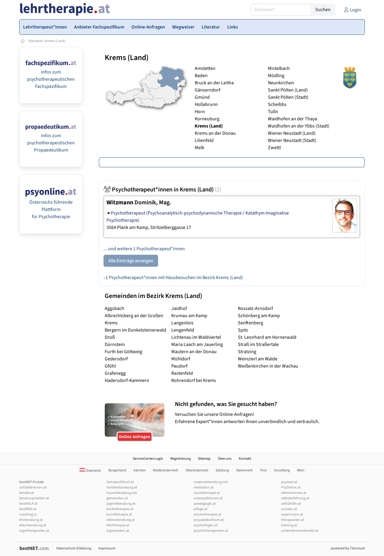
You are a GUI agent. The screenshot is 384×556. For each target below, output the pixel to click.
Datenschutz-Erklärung (73, 548)
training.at (289, 525)
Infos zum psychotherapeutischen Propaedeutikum (51, 142)
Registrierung (180, 458)
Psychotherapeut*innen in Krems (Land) (162, 189)
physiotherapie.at (207, 514)
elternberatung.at (32, 525)
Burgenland (117, 470)
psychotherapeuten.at (211, 530)
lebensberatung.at (120, 519)
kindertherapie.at (119, 509)
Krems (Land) (55, 41)
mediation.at (204, 487)
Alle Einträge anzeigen (130, 260)
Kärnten (140, 470)
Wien (300, 470)
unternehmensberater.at (300, 530)
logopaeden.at (117, 530)
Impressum (107, 548)
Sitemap (204, 458)
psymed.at (289, 482)
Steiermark (244, 470)
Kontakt (245, 458)
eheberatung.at (31, 519)
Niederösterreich (165, 470)
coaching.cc (28, 514)
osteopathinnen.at (208, 498)
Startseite (35, 41)
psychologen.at (206, 525)
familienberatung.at (121, 487)
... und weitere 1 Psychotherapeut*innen (144, 248)
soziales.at (289, 509)
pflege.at (200, 509)
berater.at (26, 492)
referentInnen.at (293, 492)
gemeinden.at (117, 498)
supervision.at (292, 514)
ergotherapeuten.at (34, 530)
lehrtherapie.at (117, 525)
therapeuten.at (292, 519)
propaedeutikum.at (209, 519)
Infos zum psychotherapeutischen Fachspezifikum (51, 79)
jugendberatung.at (120, 503)
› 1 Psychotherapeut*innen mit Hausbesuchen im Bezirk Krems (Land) (173, 277)
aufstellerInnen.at (32, 487)
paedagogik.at (205, 503)
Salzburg (222, 470)
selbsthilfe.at (291, 503)
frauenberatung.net (121, 492)
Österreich (90, 470)
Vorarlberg (282, 470)
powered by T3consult (348, 548)
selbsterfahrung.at (295, 498)
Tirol (263, 470)
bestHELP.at (28, 503)
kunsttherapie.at (119, 514)
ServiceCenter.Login (148, 458)
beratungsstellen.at (34, 498)
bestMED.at (27, 509)
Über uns (225, 458)
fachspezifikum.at (120, 482)
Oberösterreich (197, 470)
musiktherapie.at (207, 492)
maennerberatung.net (211, 482)
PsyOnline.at (291, 487)
